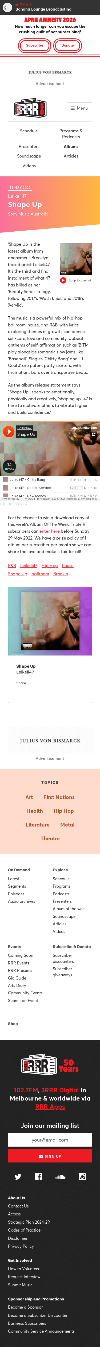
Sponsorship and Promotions (36, 1299)
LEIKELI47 (6, 504)
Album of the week (70, 908)
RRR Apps (50, 1106)
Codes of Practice (24, 1230)
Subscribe (34, 45)
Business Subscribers (27, 1323)
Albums (71, 146)
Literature (38, 824)
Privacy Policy (21, 1246)
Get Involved (20, 1260)
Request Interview (24, 1276)
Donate (67, 45)
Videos (29, 165)
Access (14, 1213)
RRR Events (18, 963)
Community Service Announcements (41, 1331)
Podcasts (61, 893)
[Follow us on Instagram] (82, 1177)
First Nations (59, 797)
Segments (17, 886)
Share (21, 682)
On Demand (19, 870)
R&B (12, 565)
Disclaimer (17, 1238)
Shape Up (21, 504)
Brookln (60, 573)
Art (29, 797)
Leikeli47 (28, 565)
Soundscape (29, 156)
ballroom (40, 573)
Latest (13, 878)
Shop (13, 1023)
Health (34, 810)
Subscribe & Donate (72, 946)
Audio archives (21, 901)
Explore (60, 870)
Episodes (16, 893)
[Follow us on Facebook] (38, 1177)
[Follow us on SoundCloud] (60, 1177)
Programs (61, 886)
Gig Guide (17, 978)
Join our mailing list (50, 1125)
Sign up (50, 1156)
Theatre (50, 838)
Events (14, 946)
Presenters (29, 146)
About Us (16, 1198)
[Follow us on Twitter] (18, 1177)
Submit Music (20, 1284)
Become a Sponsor (25, 1307)
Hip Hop (50, 565)
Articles (71, 156)
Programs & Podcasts (70, 133)
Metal (67, 824)
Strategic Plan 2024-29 (29, 1222)
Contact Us (18, 1206)
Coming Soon (20, 955)
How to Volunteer (23, 1268)
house (68, 565)
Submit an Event (23, 1000)
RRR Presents (20, 970)
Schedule (29, 130)
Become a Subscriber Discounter (37, 1315)
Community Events (25, 992)
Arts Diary (17, 985)
